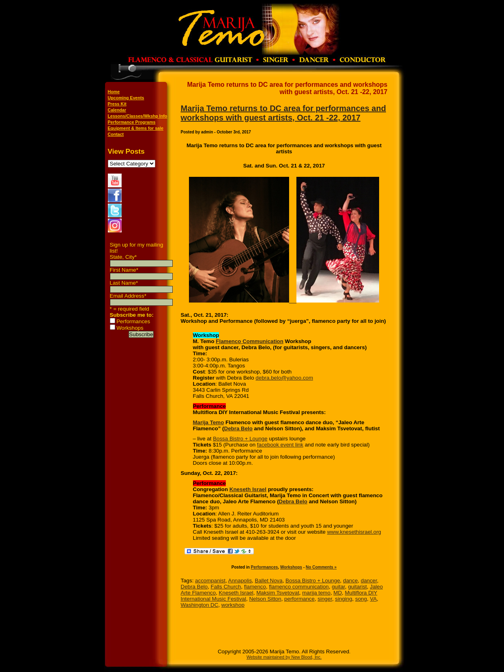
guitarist (357, 587)
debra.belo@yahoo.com (284, 378)
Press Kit (117, 103)
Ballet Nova (269, 581)
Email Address (128, 296)
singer (324, 599)
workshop (232, 605)
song (361, 599)
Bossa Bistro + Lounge (240, 439)
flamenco (255, 587)
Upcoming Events (126, 97)
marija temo (316, 593)
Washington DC (200, 605)
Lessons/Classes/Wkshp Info (137, 116)
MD (337, 593)
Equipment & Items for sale (135, 128)
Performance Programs (132, 122)
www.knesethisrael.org (354, 532)
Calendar (117, 109)
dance (350, 581)
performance (299, 599)
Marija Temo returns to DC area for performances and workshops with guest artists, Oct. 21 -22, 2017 (283, 113)
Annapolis (240, 581)
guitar (338, 587)
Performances (133, 321)
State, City (123, 257)
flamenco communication (298, 587)
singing (343, 599)
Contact (116, 134)
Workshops (129, 328)
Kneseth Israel (247, 489)
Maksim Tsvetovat (277, 593)
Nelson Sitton (265, 599)
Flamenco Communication (249, 341)
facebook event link (280, 445)
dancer (369, 581)
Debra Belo (238, 428)
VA (373, 599)
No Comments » (321, 567)
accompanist (210, 581)
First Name (124, 270)
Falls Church (226, 587)
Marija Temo (208, 422)
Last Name (124, 283)
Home (114, 91)
